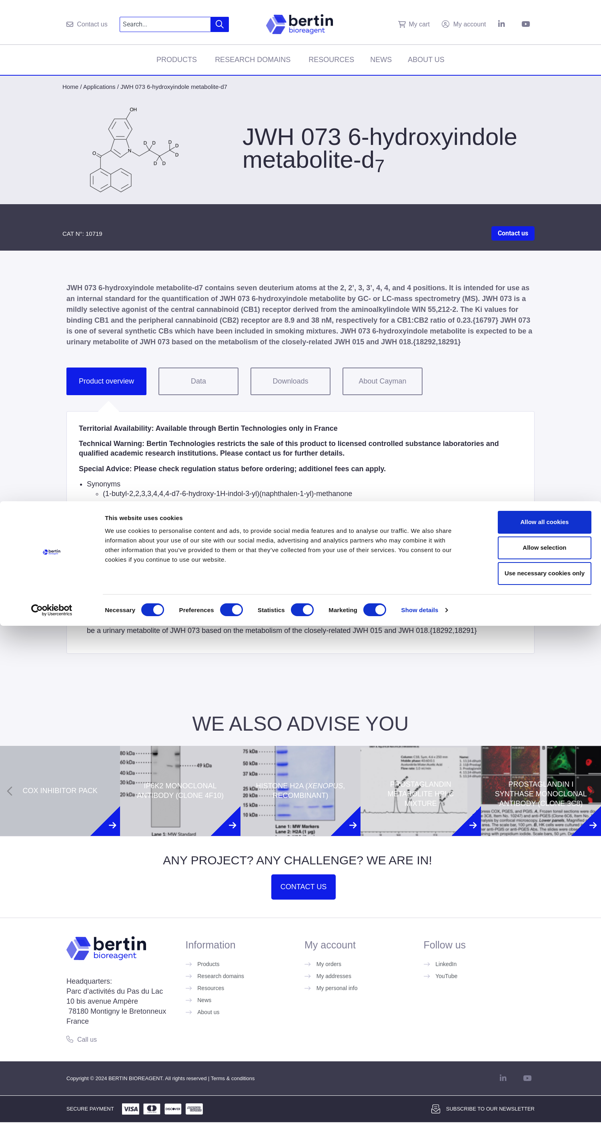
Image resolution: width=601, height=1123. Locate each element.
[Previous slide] (9, 791)
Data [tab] (198, 381)
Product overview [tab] (106, 381)
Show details (420, 1107)
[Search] (220, 24)
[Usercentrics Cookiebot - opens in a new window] (52, 1107)
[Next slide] (591, 791)
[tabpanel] (300, 532)
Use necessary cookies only (534, 1070)
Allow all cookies (534, 1019)
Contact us (513, 233)
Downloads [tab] (290, 381)
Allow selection (534, 1044)
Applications (99, 86)
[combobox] (165, 24)
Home (70, 86)
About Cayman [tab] (382, 381)
